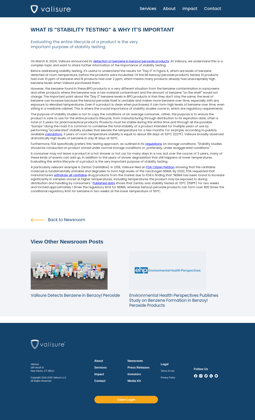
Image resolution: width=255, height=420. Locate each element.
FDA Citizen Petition (160, 167)
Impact (189, 8)
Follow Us (201, 369)
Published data (104, 183)
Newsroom (135, 361)
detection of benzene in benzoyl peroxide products (131, 61)
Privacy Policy (168, 377)
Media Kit (134, 381)
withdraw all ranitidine (70, 175)
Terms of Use (167, 371)
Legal (164, 364)
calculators (53, 134)
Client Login (126, 400)
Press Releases (139, 367)
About (169, 8)
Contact (212, 8)
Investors (134, 374)
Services (148, 8)
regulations (153, 144)
